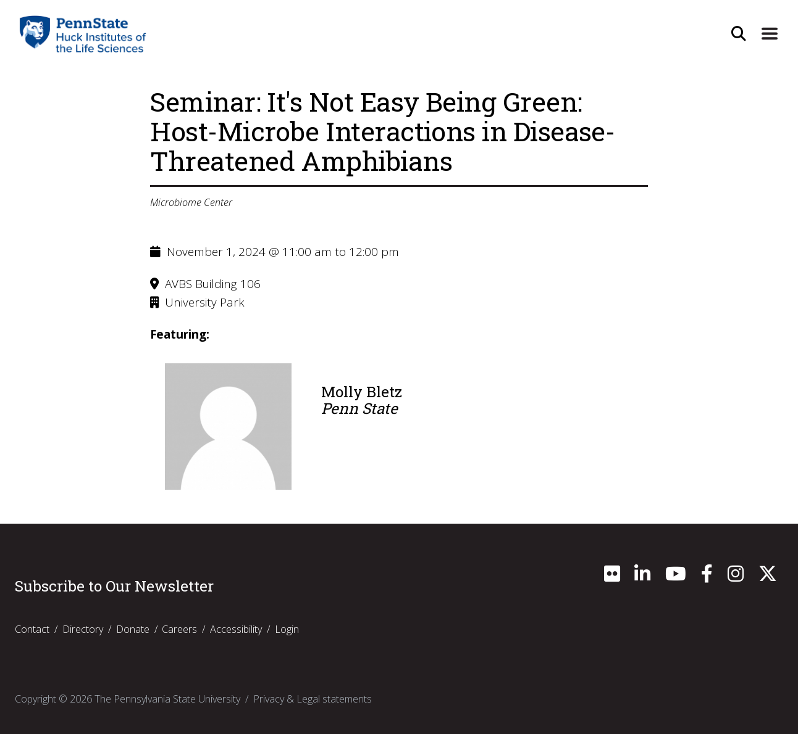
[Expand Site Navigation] (768, 34)
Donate (132, 629)
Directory (82, 629)
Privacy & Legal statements (312, 699)
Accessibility (236, 629)
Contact (32, 629)
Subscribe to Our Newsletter (114, 586)
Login (287, 629)
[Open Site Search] (737, 34)
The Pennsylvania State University (167, 699)
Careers (179, 629)
